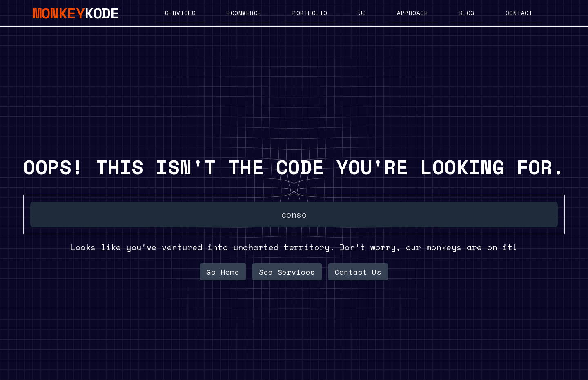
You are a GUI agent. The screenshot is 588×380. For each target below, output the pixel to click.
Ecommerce (244, 13)
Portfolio (309, 13)
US (362, 13)
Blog (466, 13)
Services (180, 13)
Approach (412, 13)
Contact (519, 13)
